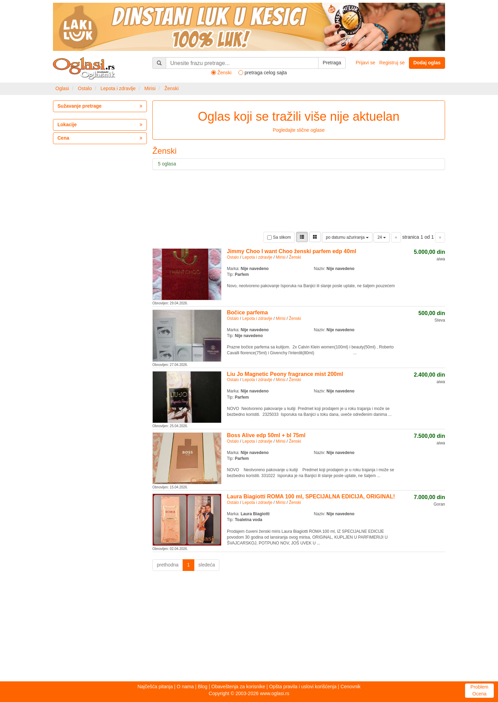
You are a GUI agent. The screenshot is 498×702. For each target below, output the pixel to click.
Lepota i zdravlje (118, 88)
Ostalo (84, 88)
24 (381, 237)
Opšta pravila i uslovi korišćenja (302, 686)
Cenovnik (350, 686)
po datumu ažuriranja (347, 237)
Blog (202, 686)
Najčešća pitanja (155, 686)
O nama (185, 686)
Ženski (171, 88)
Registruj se (392, 62)
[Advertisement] (249, 628)
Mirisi (150, 88)
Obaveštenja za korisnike (238, 686)
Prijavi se (365, 62)
